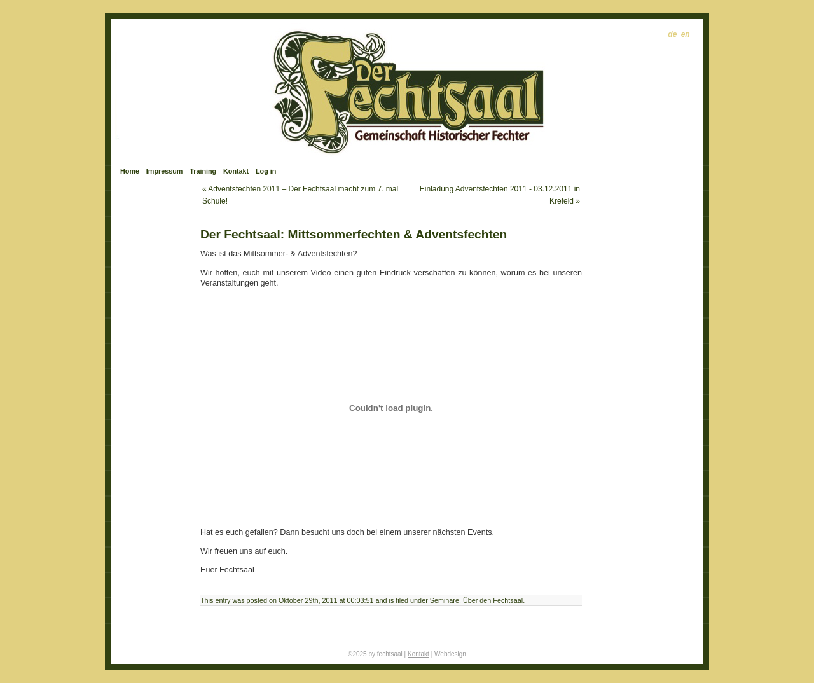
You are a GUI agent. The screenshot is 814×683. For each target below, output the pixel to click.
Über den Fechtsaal (493, 600)
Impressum (164, 171)
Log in (266, 171)
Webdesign (450, 654)
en (685, 34)
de (672, 34)
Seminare (444, 600)
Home (129, 171)
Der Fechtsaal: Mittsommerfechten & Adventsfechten (353, 234)
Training (203, 171)
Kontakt (236, 171)
